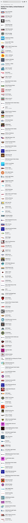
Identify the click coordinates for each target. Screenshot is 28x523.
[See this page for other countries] (24, 1)
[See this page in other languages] (22, 1)
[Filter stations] (26, 1)
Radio (2, 4)
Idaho (12, 4)
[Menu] (1, 1)
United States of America (7, 4)
